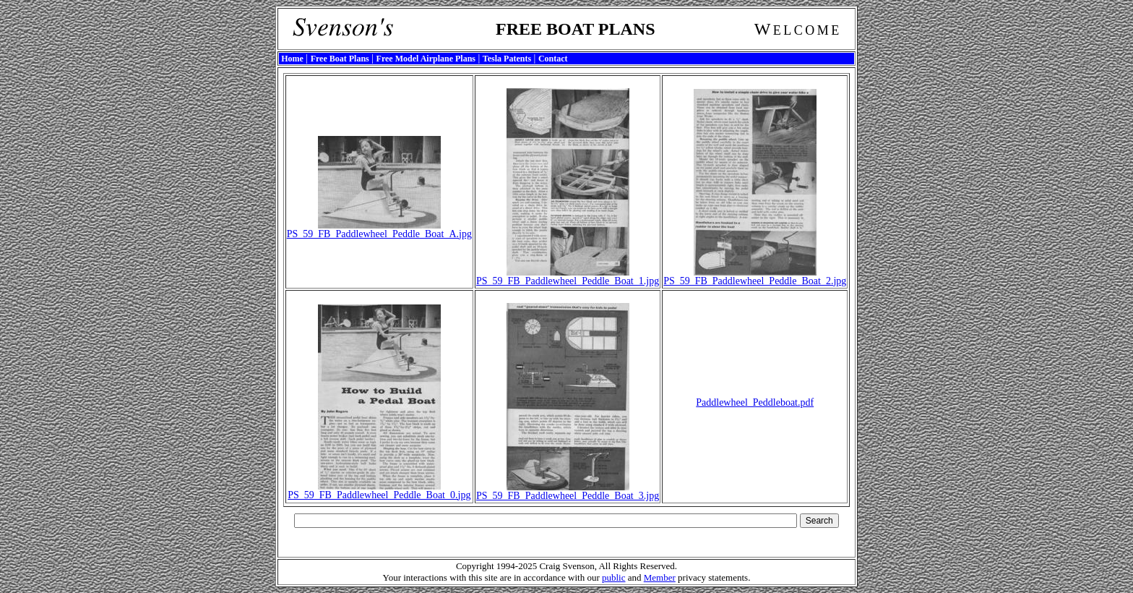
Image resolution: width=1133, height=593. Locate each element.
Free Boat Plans (340, 59)
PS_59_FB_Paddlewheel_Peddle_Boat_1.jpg (567, 276)
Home (292, 59)
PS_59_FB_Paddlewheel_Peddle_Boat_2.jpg (754, 276)
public (614, 577)
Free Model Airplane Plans (425, 59)
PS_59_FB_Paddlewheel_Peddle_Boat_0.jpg (379, 490)
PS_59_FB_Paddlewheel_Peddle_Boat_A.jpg (379, 229)
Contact (553, 59)
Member (660, 577)
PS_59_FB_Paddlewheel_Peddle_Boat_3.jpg (567, 491)
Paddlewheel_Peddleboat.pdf (755, 402)
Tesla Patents (507, 59)
